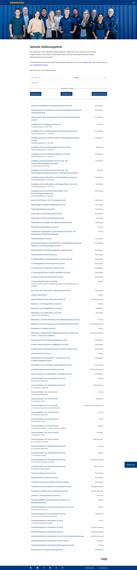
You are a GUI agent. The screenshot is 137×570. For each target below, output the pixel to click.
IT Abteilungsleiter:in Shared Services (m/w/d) (48, 263)
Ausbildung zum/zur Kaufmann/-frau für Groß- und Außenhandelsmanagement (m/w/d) (49, 162)
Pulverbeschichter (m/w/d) (41, 353)
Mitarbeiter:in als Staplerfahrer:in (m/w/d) (46, 313)
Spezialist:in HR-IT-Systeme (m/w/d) (44, 477)
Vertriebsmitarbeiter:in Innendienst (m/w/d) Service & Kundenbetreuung (57, 536)
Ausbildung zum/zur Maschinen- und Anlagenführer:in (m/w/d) (54, 177)
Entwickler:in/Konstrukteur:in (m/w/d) (44, 227)
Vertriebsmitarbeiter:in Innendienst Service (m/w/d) (50, 541)
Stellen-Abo (87, 62)
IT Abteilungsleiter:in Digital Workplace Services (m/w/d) (51, 259)
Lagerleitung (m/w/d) (39, 295)
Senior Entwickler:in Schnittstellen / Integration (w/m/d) (51, 374)
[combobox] (89, 77)
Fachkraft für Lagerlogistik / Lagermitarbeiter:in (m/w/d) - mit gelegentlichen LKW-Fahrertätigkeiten (53, 232)
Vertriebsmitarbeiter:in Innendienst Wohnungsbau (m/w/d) (52, 545)
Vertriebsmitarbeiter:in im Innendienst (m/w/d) (48, 514)
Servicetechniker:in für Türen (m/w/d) (44, 412)
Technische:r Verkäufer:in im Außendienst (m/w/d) (49, 491)
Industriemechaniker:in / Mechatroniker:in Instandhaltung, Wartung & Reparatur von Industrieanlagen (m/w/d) (56, 244)
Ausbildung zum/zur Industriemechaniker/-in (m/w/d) (50, 154)
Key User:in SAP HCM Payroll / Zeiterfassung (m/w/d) (50, 290)
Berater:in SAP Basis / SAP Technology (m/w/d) (48, 200)
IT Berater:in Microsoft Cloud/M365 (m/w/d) (47, 277)
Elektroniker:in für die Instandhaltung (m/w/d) (47, 218)
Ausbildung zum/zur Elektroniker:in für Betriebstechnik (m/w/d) (54, 131)
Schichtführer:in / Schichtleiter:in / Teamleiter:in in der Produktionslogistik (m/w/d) (50, 359)
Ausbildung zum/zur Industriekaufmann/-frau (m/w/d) (50, 147)
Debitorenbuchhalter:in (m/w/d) (42, 209)
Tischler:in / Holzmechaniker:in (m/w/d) (45, 495)
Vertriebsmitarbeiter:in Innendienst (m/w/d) (47, 520)
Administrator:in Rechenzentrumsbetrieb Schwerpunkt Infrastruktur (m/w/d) (55, 118)
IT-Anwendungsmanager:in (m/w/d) (44, 281)
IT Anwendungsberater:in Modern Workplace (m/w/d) (50, 272)
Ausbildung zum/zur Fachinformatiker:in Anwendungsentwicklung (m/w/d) (55, 139)
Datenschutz (90, 568)
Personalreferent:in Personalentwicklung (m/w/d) (49, 340)
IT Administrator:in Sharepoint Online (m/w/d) (47, 268)
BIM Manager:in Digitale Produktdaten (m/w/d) (48, 205)
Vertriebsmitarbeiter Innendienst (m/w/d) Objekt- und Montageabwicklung (50, 501)
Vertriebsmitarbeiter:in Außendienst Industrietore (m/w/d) (52, 507)
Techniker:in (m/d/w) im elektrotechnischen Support (50, 482)
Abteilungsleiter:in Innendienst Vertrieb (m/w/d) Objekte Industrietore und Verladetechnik (56, 111)
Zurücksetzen (66, 94)
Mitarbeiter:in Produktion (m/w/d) (43, 328)
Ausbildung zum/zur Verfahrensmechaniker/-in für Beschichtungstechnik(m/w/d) (49, 192)
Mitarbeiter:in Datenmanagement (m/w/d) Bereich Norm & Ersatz (55, 324)
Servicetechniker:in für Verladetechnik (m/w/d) (48, 446)
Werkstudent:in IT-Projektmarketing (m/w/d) (47, 550)
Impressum (103, 568)
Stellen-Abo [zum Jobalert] (131, 465)
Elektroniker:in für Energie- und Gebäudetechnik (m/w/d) (51, 222)
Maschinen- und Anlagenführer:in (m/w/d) (46, 304)
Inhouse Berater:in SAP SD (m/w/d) (44, 254)
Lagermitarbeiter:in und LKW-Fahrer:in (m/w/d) (48, 299)
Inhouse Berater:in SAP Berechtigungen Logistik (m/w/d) (51, 250)
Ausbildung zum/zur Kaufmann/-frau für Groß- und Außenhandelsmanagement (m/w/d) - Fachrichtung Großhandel (54, 171)
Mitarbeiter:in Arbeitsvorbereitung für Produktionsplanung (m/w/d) (55, 319)
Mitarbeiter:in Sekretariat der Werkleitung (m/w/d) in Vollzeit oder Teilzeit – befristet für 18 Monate (55, 334)
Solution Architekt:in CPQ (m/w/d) (43, 473)
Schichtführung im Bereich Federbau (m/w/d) (47, 369)
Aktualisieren (35, 94)
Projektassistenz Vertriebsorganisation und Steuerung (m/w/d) (54, 349)
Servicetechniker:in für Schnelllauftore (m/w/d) (48, 378)
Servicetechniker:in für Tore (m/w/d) (44, 392)
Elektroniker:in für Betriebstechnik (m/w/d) (46, 214)
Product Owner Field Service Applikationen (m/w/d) (49, 344)
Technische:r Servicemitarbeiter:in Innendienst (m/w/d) (51, 486)
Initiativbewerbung (41, 65)
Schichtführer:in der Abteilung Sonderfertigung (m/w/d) (51, 365)
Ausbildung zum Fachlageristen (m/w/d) (45, 124)
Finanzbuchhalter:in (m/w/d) (41, 238)
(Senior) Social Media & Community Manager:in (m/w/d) (51, 106)
